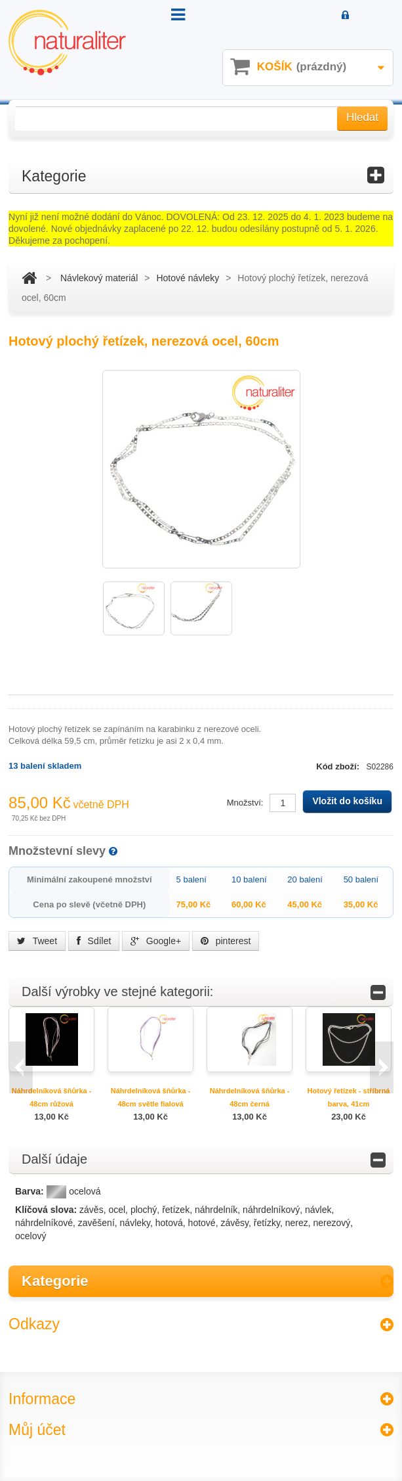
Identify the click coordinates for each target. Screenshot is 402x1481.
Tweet (37, 941)
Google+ (156, 941)
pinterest (226, 941)
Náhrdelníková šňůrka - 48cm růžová (52, 1097)
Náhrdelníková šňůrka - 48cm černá (250, 1097)
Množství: (245, 803)
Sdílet (94, 941)
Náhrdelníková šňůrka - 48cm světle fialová (151, 1097)
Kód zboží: (338, 766)
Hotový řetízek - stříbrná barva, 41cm (349, 1097)
